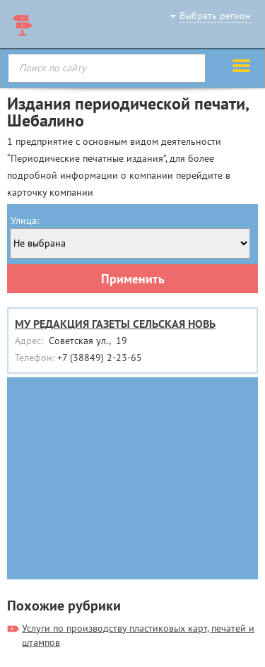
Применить (133, 279)
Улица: (25, 220)
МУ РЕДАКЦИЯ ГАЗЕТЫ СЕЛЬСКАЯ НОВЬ (115, 324)
